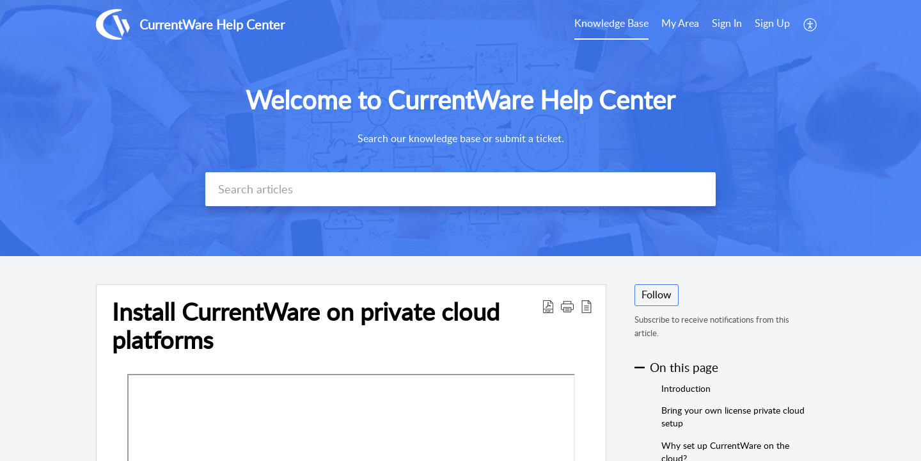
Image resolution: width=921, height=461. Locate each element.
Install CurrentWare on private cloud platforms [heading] (306, 326)
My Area (680, 23)
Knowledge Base (611, 23)
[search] (460, 189)
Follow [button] (657, 294)
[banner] (460, 128)
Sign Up (772, 23)
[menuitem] (611, 24)
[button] (810, 24)
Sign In (727, 23)
